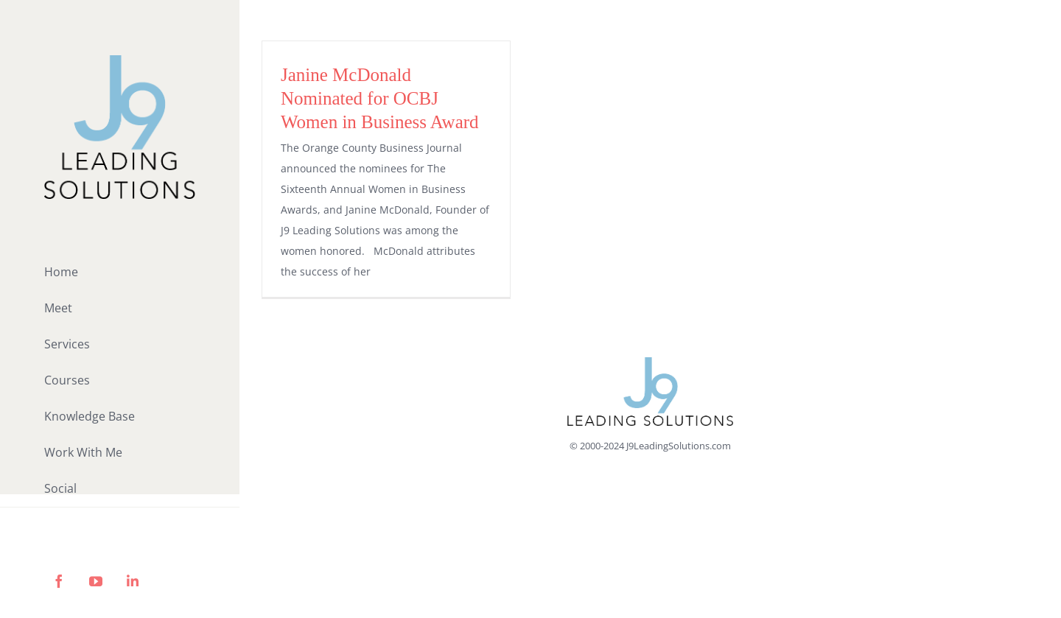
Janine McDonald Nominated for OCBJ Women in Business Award (380, 98)
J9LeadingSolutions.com (678, 445)
